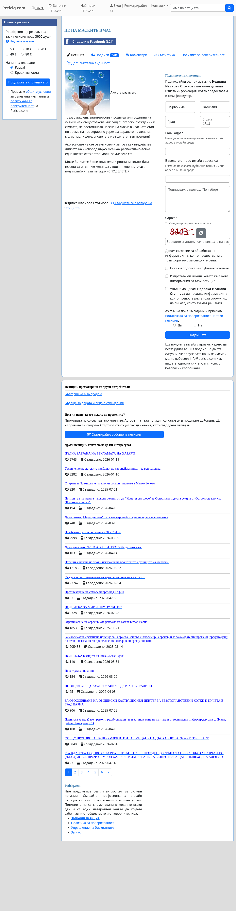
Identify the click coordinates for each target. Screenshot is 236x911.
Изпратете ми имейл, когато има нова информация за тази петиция (199, 334)
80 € (28, 173)
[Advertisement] (148, 50)
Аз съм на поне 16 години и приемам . (194, 371)
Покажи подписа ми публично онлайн (199, 324)
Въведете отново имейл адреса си (191, 216)
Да (180, 381)
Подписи (105, 110)
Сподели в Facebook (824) (88, 97)
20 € (44, 168)
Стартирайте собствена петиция (114, 490)
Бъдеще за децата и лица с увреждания (94, 458)
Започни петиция (57, 7)
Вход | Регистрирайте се (128, 7)
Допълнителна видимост (88, 118)
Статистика (164, 110)
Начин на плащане (20, 181)
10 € (28, 168)
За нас (76, 888)
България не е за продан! (83, 449)
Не (200, 381)
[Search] (198, 8)
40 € (13, 173)
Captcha (171, 273)
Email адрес (174, 188)
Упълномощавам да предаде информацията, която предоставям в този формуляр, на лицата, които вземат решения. (199, 351)
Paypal (20, 186)
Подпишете (197, 390)
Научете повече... (21, 160)
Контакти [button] (158, 5)
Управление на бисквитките (92, 883)
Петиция (75, 110)
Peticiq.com (13, 8)
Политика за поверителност (203, 110)
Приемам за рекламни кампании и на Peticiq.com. (30, 220)
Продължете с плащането (28, 201)
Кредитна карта (27, 191)
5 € (12, 168)
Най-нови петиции (88, 7)
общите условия (38, 210)
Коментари (136, 110)
